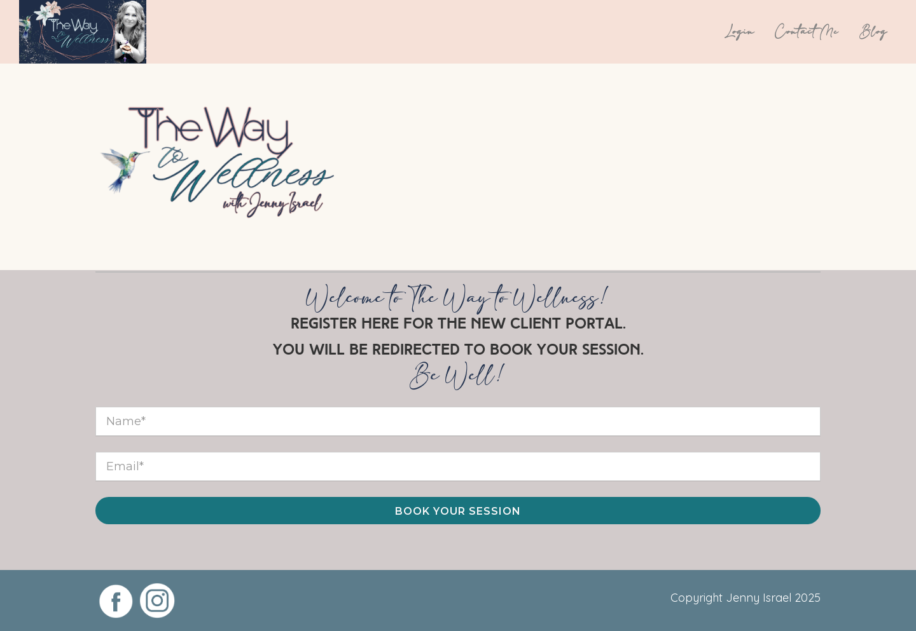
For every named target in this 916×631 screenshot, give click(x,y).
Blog (873, 32)
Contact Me (807, 32)
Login (739, 32)
